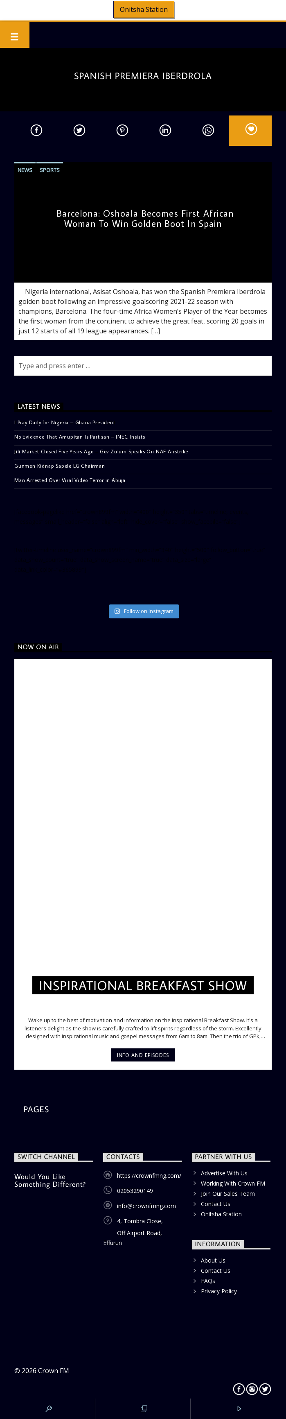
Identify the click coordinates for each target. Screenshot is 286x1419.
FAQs (208, 1281)
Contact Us (215, 1204)
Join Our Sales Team (228, 1193)
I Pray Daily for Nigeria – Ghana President (64, 422)
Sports (50, 170)
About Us (213, 1260)
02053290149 (135, 1191)
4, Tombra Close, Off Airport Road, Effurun (133, 1232)
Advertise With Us (224, 1173)
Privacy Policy (219, 1291)
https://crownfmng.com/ (149, 1175)
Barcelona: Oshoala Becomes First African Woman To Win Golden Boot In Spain (145, 218)
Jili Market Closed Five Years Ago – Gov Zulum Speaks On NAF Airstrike (101, 451)
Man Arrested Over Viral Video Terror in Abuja (70, 480)
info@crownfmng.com (146, 1206)
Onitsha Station (144, 9)
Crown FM (53, 1370)
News (25, 170)
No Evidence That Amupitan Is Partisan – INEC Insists (79, 436)
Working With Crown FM (233, 1183)
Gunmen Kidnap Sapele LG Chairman (59, 465)
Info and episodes (143, 1055)
